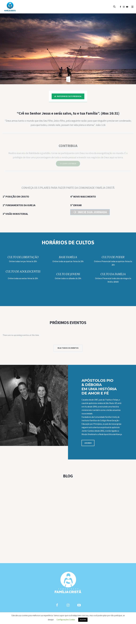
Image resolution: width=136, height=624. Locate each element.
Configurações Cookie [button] (66, 619)
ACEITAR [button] (83, 620)
